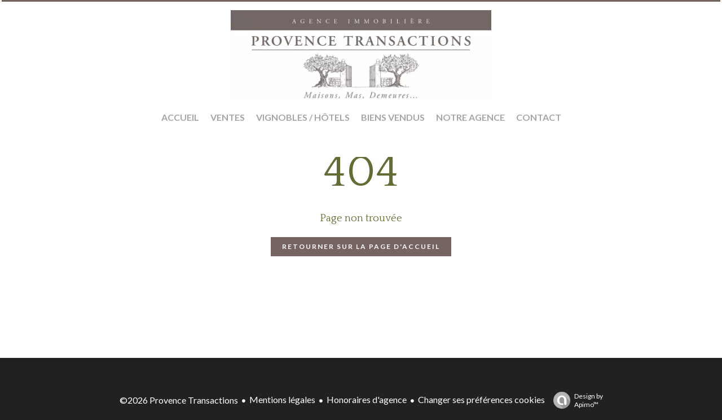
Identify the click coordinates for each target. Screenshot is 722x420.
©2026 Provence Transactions (179, 400)
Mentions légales (282, 399)
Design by (575, 400)
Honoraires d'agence (367, 399)
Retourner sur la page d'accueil (361, 246)
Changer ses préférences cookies (481, 399)
